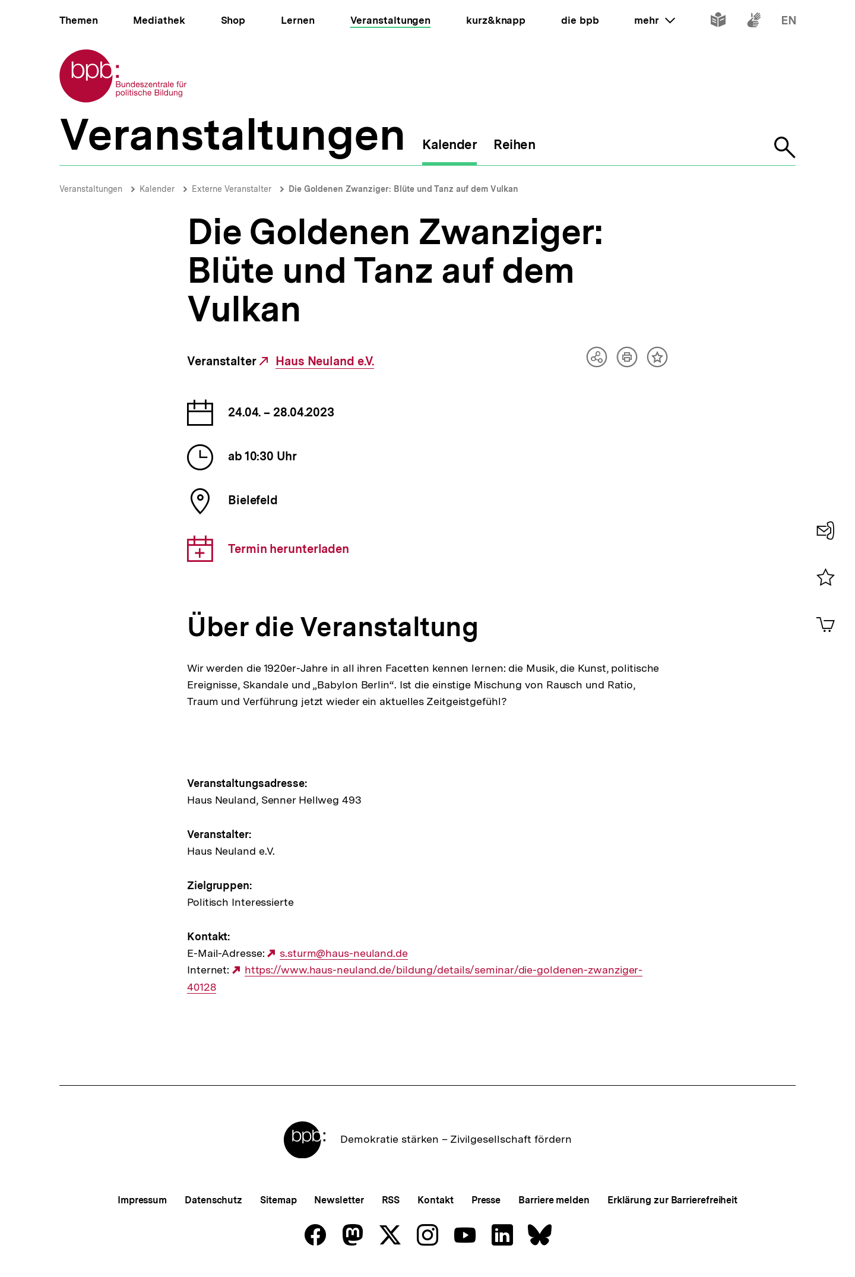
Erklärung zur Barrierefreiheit (672, 1200)
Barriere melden (554, 1200)
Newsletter (338, 1200)
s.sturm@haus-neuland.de (344, 953)
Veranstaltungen (90, 189)
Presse (486, 1200)
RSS (391, 1200)
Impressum (142, 1200)
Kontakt (435, 1200)
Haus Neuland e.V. (325, 361)
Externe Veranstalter (231, 189)
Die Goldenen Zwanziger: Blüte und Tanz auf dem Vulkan (403, 189)
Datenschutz (213, 1200)
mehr (654, 20)
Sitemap (278, 1200)
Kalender (157, 189)
